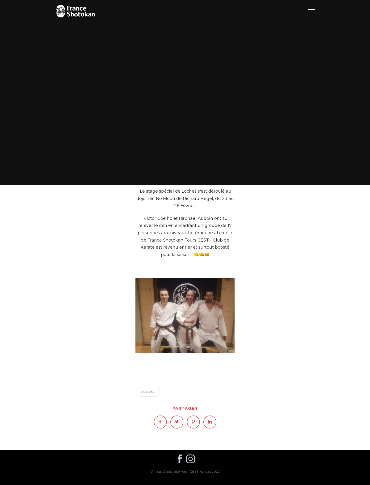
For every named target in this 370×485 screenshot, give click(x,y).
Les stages (185, 92)
